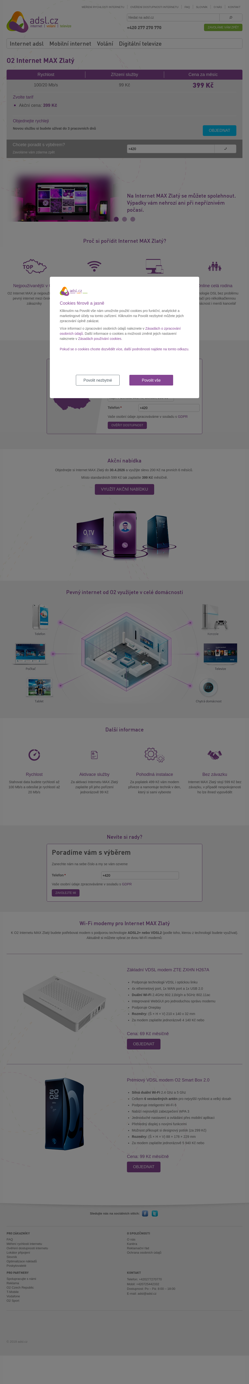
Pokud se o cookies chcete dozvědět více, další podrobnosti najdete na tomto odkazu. (124, 349)
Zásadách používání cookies (99, 339)
